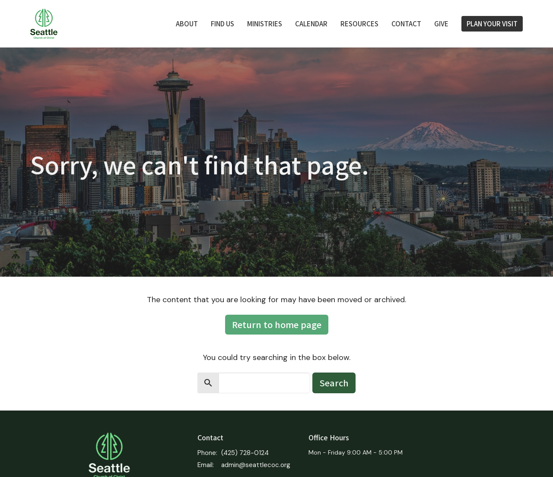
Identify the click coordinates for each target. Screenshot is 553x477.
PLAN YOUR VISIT (492, 23)
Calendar (311, 23)
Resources (359, 23)
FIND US (222, 23)
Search (334, 382)
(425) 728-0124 (245, 453)
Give (441, 23)
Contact (406, 23)
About (187, 23)
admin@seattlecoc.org (255, 465)
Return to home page (276, 324)
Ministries (264, 23)
